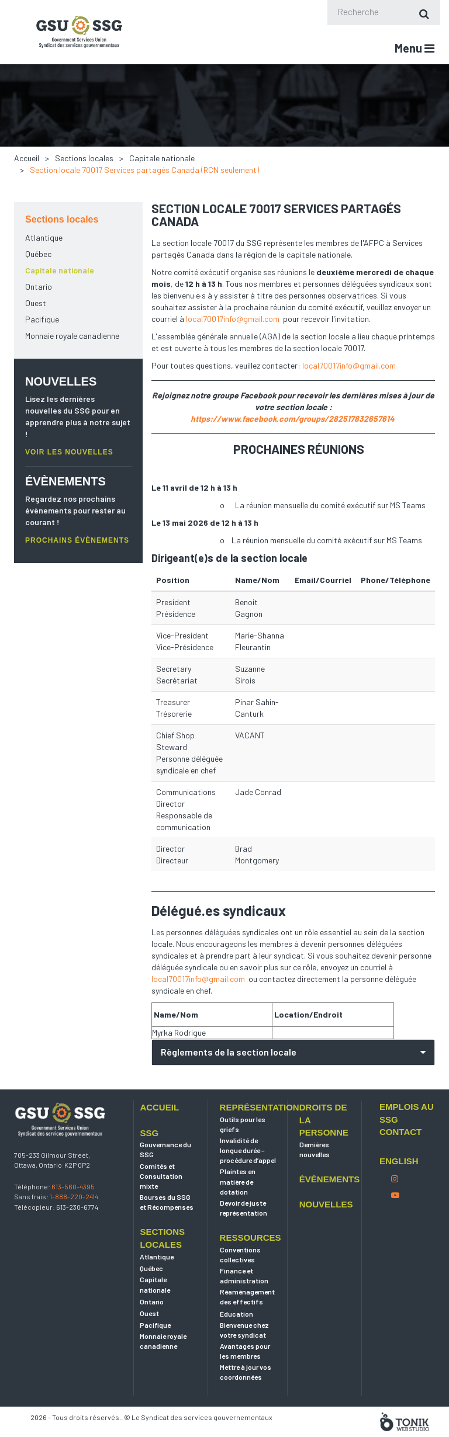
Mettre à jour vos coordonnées (245, 1399)
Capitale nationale (162, 158)
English (399, 1188)
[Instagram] (394, 1206)
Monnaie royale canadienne (72, 336)
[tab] (293, 1052)
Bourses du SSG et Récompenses (167, 1229)
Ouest (35, 303)
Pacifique (42, 319)
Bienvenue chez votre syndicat (244, 1357)
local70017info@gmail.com (232, 319)
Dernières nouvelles (314, 1177)
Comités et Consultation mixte (161, 1203)
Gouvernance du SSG (165, 1177)
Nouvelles (326, 1232)
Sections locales (84, 158)
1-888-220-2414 (74, 1224)
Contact (400, 1159)
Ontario (38, 286)
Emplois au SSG (406, 1140)
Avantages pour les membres (245, 1378)
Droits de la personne (323, 1147)
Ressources (248, 1265)
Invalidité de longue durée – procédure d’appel (248, 1178)
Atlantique (44, 237)
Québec (38, 254)
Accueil (26, 158)
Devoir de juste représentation (243, 1235)
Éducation (236, 1341)
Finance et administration (244, 1303)
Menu (414, 48)
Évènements (327, 1207)
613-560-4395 (73, 1214)
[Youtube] (395, 1222)
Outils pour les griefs (242, 1152)
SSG (149, 1160)
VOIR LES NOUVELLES (69, 452)
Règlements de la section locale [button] (228, 1051)
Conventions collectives (240, 1282)
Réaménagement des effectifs (247, 1324)
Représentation (248, 1135)
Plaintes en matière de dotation (237, 1209)
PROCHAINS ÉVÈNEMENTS (77, 540)
